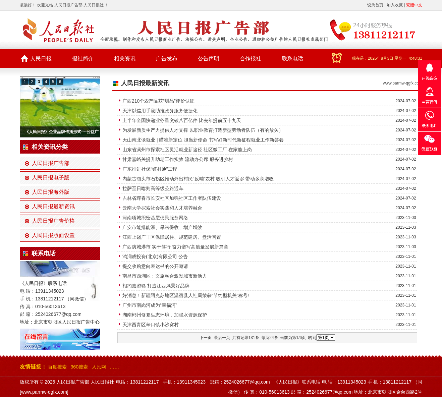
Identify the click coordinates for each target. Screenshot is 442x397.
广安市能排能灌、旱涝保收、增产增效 (162, 227)
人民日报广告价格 (53, 221)
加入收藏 (395, 5)
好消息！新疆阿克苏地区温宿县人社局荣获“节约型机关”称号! (185, 295)
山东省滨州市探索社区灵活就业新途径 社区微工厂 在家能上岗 (187, 149)
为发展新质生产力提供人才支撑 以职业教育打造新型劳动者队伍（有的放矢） (202, 130)
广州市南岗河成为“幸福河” (149, 305)
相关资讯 (124, 58)
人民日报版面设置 (53, 235)
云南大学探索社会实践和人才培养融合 (162, 208)
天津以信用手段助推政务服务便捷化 (160, 110)
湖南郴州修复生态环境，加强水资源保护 (164, 315)
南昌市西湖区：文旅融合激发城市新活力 (164, 276)
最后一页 (222, 337)
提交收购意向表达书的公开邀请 (155, 266)
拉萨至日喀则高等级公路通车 (152, 188)
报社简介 (83, 58)
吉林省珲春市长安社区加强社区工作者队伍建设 (171, 198)
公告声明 (208, 58)
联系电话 (292, 58)
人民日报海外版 (50, 192)
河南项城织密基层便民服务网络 (155, 217)
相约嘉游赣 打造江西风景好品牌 (155, 285)
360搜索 (79, 367)
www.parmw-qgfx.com (402, 83)
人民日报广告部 (50, 163)
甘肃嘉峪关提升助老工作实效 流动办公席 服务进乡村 (177, 159)
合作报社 (250, 58)
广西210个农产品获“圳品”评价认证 (158, 101)
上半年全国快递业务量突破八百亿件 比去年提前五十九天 (181, 120)
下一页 (206, 337)
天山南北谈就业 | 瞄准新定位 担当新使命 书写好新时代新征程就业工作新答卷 (203, 140)
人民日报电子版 (50, 177)
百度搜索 (57, 367)
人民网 (99, 367)
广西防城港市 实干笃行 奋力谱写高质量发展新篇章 (175, 246)
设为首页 (375, 5)
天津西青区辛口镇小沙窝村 (150, 324)
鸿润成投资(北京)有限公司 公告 (155, 256)
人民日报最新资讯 (53, 206)
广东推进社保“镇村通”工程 (149, 169)
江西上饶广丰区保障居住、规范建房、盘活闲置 (171, 237)
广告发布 (166, 58)
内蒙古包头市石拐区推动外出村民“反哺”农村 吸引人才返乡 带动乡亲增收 (198, 178)
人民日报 (41, 58)
